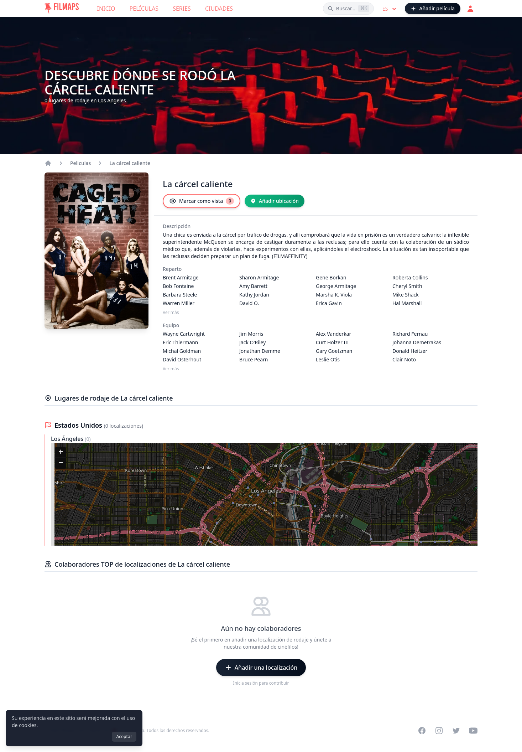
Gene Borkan (331, 277)
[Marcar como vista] (201, 201)
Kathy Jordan (254, 294)
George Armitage (336, 286)
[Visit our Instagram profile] (439, 730)
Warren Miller (178, 303)
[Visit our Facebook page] (422, 730)
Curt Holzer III (332, 342)
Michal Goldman (182, 350)
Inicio (106, 8)
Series (182, 8)
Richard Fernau (410, 333)
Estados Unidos (79, 425)
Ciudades (219, 8)
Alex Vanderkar (333, 333)
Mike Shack (405, 294)
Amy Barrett (253, 286)
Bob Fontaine (178, 286)
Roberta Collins (410, 277)
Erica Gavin (329, 303)
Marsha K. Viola (334, 294)
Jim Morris (251, 333)
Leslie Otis (328, 359)
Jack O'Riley (252, 342)
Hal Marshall (407, 303)
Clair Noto (404, 359)
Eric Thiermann (180, 342)
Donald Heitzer (409, 350)
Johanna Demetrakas (416, 342)
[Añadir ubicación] (274, 201)
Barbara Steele (180, 294)
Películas (144, 8)
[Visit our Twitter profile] (456, 730)
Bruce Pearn (253, 359)
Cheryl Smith (407, 286)
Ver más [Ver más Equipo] (171, 369)
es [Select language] (390, 8)
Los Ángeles (68, 439)
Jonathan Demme (259, 350)
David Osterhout (182, 359)
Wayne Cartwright (184, 333)
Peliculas (80, 163)
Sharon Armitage (259, 277)
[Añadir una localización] (261, 667)
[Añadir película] (432, 8)
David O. (249, 303)
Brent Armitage (181, 277)
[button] (60, 452)
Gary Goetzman (334, 350)
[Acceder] (470, 8)
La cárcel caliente (129, 163)
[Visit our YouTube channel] (473, 730)
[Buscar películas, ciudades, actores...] (348, 8)
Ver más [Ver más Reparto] (171, 312)
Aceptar (124, 736)
